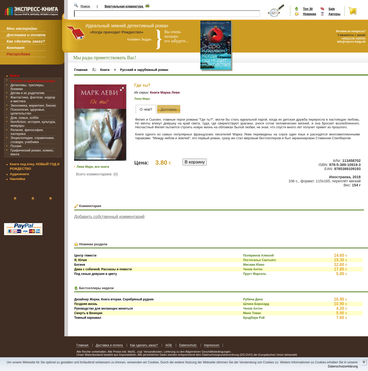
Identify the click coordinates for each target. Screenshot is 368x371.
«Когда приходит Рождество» (116, 32)
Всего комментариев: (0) (97, 174)
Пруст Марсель (254, 274)
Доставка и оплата (26, 35)
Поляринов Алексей (258, 255)
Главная (80, 70)
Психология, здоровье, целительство (27, 111)
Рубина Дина (253, 299)
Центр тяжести (85, 255)
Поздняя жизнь (85, 304)
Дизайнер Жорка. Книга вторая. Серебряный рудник (114, 299)
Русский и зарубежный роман (32, 81)
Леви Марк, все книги (93, 167)
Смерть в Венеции (88, 313)
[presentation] (146, 109)
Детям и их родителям (27, 93)
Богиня (79, 264)
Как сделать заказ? (26, 41)
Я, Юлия (80, 260)
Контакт (16, 47)
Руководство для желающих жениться (103, 308)
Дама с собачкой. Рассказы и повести (103, 269)
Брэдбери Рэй (253, 317)
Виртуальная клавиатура (124, 6)
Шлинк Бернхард (256, 304)
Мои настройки (22, 28)
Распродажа (18, 54)
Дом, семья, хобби (24, 118)
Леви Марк (142, 98)
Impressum (212, 345)
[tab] (146, 109)
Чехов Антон (252, 269)
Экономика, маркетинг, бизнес (33, 105)
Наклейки (17, 179)
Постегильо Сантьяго (259, 260)
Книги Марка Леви (165, 92)
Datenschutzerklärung (343, 366)
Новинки (309, 14)
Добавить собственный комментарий (109, 216)
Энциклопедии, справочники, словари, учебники (32, 140)
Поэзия (15, 146)
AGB (168, 345)
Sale (331, 9)
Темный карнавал (87, 317)
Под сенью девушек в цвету (95, 274)
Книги (14, 76)
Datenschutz (188, 345)
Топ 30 (308, 9)
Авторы (334, 14)
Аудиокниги (19, 174)
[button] (122, 89)
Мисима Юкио (253, 264)
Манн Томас (252, 313)
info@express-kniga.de (351, 41)
